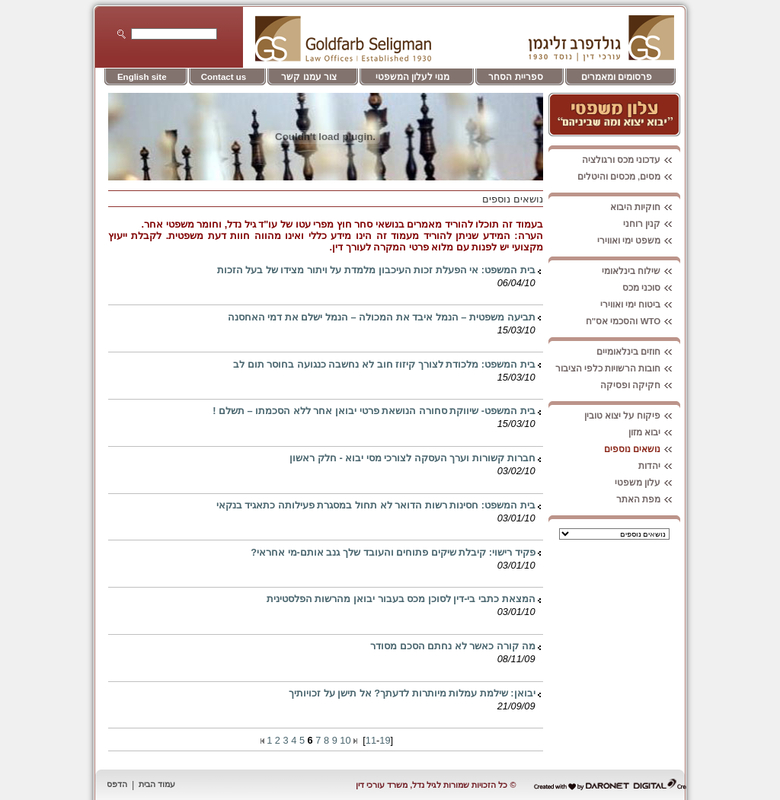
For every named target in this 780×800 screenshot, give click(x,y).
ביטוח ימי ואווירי (640, 304)
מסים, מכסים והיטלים (629, 176)
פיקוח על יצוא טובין (632, 415)
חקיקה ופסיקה (640, 385)
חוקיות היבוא (645, 207)
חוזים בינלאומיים (638, 351)
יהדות (659, 465)
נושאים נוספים (642, 449)
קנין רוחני (651, 223)
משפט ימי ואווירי (638, 240)
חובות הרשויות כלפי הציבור (618, 368)
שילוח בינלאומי (641, 271)
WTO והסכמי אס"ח (633, 321)
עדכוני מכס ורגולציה (631, 159)
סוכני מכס (651, 287)
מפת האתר (648, 499)
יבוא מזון (654, 432)
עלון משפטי (647, 482)
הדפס (117, 784)
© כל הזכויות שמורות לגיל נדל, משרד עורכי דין (436, 784)
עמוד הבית (157, 784)
